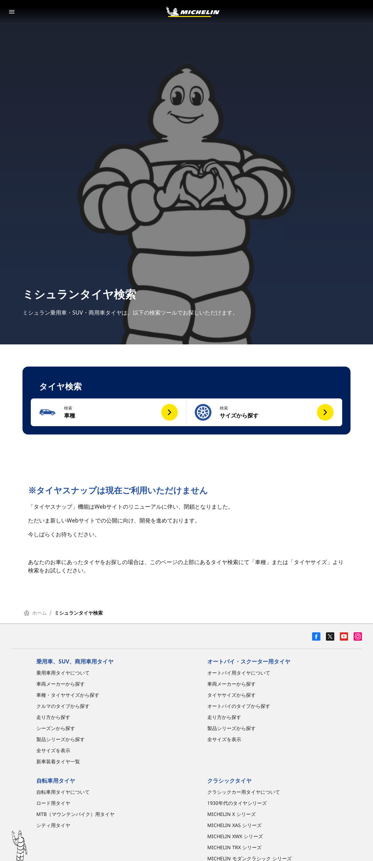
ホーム (35, 612)
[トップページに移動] (192, 12)
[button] (108, 412)
